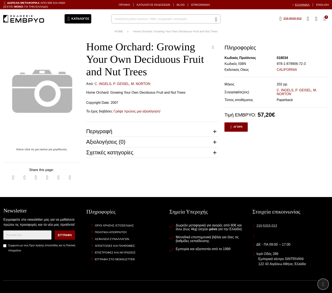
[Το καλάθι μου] (324, 19)
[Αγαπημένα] (308, 19)
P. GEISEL (121, 84)
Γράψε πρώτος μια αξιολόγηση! (136, 111)
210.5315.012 (266, 226)
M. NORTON (140, 84)
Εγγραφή (65, 235)
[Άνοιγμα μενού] (78, 18)
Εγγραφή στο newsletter (115, 259)
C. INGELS (103, 84)
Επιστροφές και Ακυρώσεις (115, 252)
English (322, 4)
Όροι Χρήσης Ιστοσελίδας (43, 245)
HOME (119, 31)
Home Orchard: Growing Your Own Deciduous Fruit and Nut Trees (175, 31)
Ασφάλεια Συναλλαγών (112, 239)
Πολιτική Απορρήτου (111, 232)
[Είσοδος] (316, 19)
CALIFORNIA (287, 69)
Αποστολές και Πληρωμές (115, 245)
